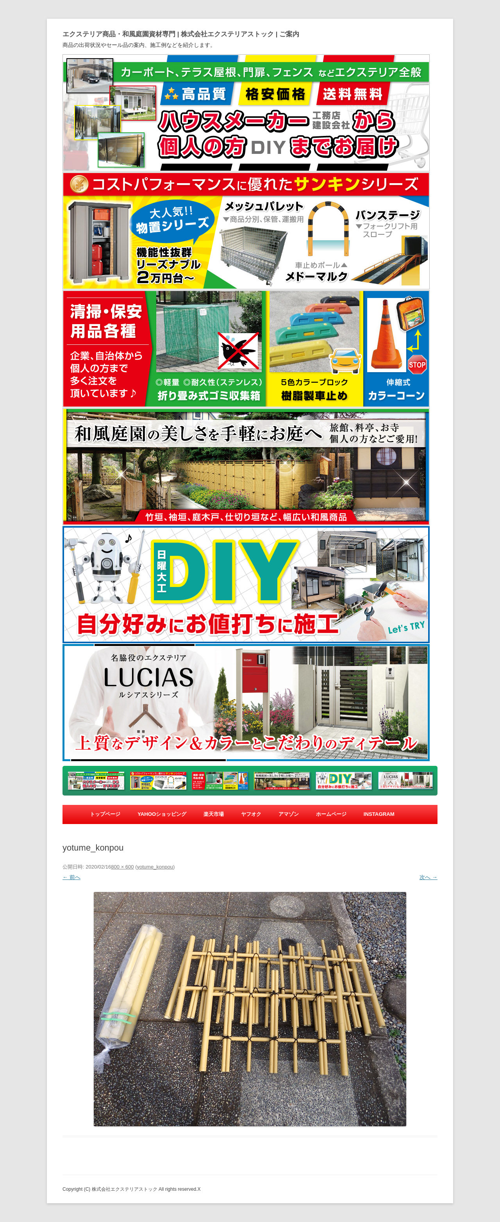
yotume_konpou (155, 867)
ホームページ (331, 814)
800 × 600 (122, 867)
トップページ (105, 814)
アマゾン (289, 814)
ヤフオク (251, 814)
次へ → (429, 877)
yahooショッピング (162, 814)
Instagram (379, 814)
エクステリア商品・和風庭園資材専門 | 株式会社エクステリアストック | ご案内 (180, 34)
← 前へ (71, 877)
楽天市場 (214, 814)
